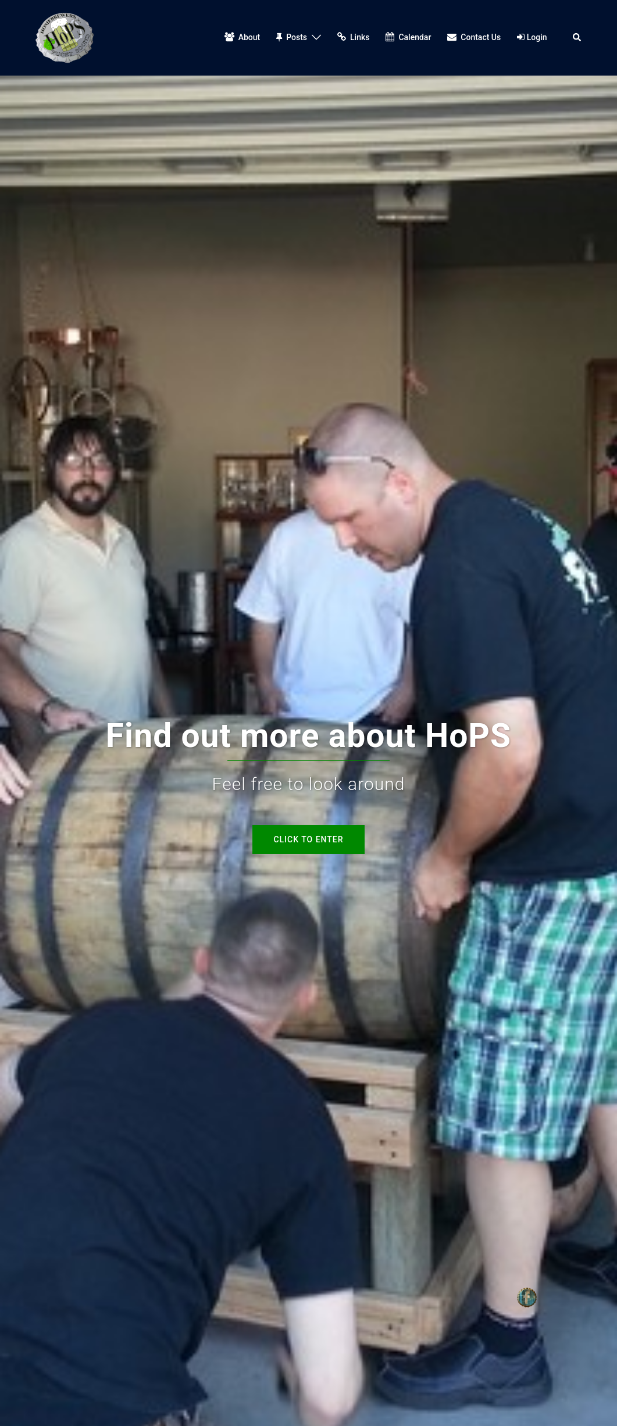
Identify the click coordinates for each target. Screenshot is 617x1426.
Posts (291, 37)
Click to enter (308, 839)
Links (353, 37)
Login (532, 37)
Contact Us (474, 37)
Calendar (408, 37)
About (242, 37)
